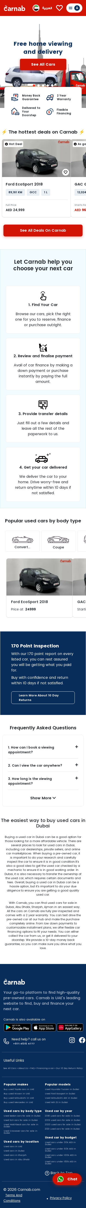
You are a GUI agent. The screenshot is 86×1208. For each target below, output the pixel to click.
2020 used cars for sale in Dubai (63, 1124)
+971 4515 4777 (23, 1043)
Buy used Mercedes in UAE (18, 1102)
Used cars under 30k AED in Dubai (60, 1143)
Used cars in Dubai (14, 1150)
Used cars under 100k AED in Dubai (61, 1156)
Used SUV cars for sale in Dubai (21, 1120)
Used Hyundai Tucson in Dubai (62, 1089)
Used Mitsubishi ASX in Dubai (61, 1098)
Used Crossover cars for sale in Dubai (20, 1132)
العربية (47, 8)
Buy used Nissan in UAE (17, 1093)
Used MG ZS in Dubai (56, 1102)
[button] (43, 750)
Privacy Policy (61, 1198)
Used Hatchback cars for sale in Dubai (21, 1125)
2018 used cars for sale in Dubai (62, 1115)
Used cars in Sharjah (15, 1155)
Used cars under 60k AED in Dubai (60, 1149)
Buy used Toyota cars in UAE (19, 1089)
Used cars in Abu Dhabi (17, 1159)
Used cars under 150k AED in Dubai (60, 1162)
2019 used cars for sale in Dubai (62, 1120)
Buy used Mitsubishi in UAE (19, 1098)
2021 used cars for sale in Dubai (62, 1128)
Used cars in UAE (13, 1146)
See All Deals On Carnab (43, 230)
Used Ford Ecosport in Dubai (60, 1093)
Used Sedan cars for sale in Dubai (22, 1115)
